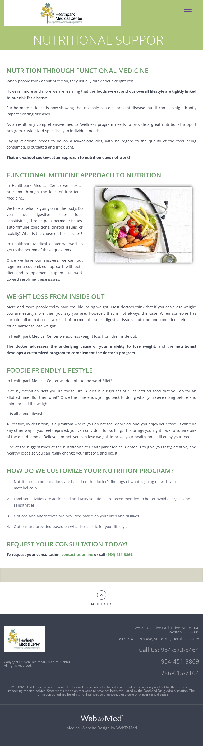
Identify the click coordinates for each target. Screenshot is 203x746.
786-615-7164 (180, 673)
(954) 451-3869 (119, 554)
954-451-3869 (180, 661)
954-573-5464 (180, 650)
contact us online (77, 554)
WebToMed (126, 727)
